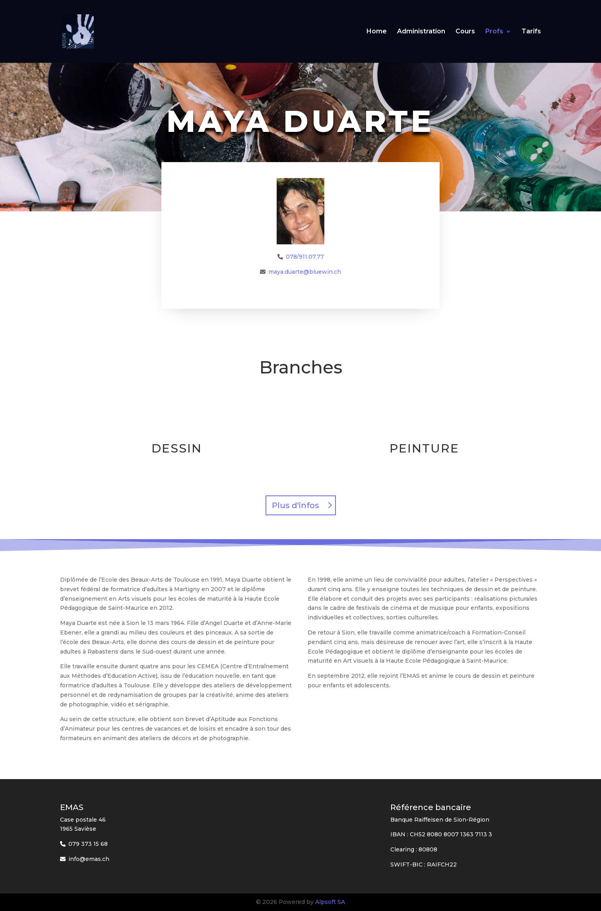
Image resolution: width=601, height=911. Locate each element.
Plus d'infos (295, 505)
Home (376, 32)
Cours (465, 32)
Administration (421, 32)
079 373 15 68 (88, 843)
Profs (494, 32)
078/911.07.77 (305, 256)
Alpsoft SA (330, 901)
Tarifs (531, 32)
